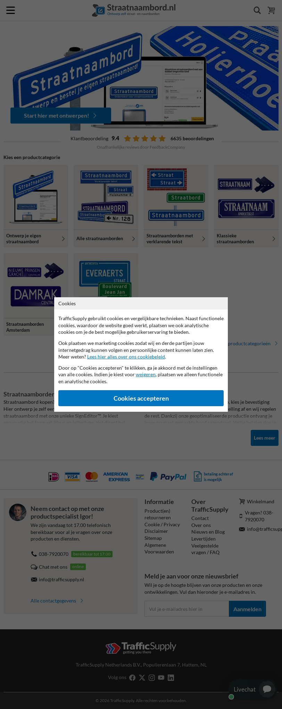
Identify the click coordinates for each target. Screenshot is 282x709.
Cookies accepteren (141, 398)
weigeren (146, 374)
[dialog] (141, 354)
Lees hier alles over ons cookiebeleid (126, 357)
